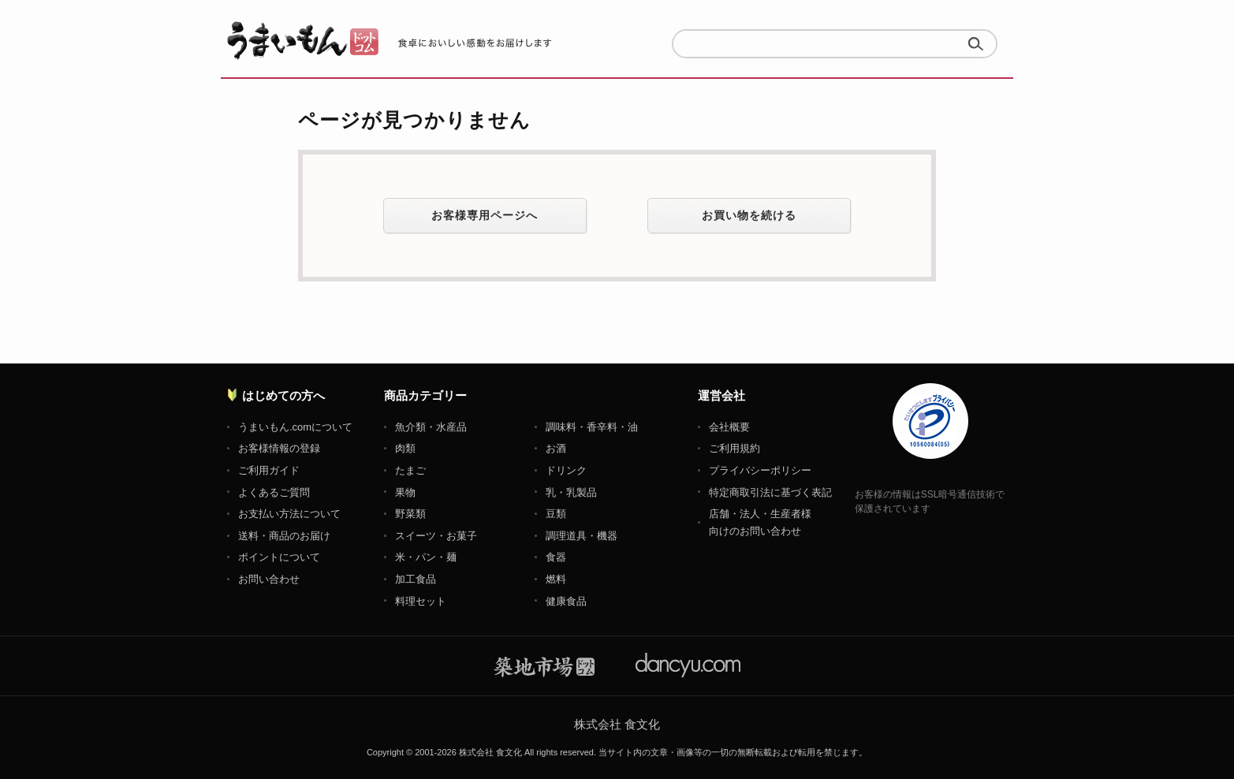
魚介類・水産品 (431, 427)
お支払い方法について (289, 514)
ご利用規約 (734, 448)
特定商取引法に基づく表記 (770, 492)
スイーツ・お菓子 (436, 536)
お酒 (556, 448)
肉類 (405, 448)
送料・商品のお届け (284, 536)
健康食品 (566, 601)
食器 (556, 557)
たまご (410, 470)
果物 (405, 492)
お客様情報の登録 (279, 448)
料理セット (420, 601)
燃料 (556, 579)
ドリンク (566, 470)
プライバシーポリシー (760, 470)
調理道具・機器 (581, 536)
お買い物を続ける (749, 215)
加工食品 (415, 579)
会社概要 (729, 427)
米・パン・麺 (426, 557)
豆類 (556, 514)
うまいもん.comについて (295, 427)
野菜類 (410, 514)
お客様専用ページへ (484, 215)
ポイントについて (279, 557)
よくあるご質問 (274, 492)
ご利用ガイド (269, 470)
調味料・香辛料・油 (592, 427)
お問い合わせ (269, 579)
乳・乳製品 (571, 492)
